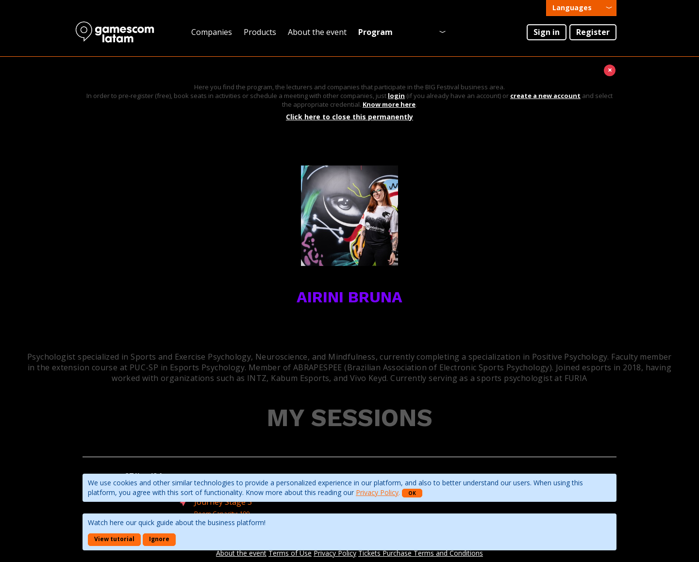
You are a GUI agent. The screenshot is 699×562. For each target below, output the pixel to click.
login (396, 95)
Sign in (546, 32)
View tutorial (114, 539)
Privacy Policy (377, 492)
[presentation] (581, 8)
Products (260, 32)
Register (593, 32)
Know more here (389, 104)
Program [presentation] (375, 32)
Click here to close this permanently (349, 116)
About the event (317, 32)
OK (412, 493)
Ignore (159, 539)
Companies (211, 32)
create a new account (545, 95)
